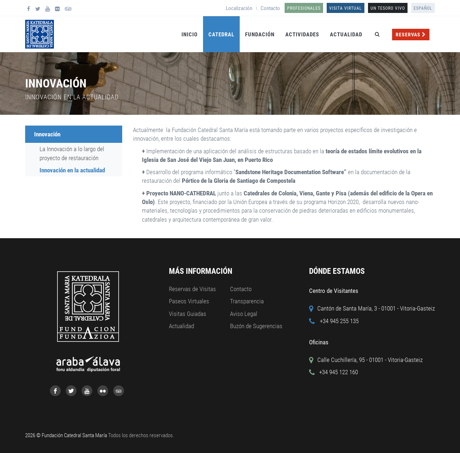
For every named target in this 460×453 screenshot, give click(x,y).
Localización (239, 8)
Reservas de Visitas (192, 289)
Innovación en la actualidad (72, 170)
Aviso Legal (243, 313)
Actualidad (346, 34)
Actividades (302, 34)
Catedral (221, 34)
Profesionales (304, 8)
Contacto (270, 8)
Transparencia (247, 301)
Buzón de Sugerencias (256, 326)
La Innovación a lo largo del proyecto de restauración (72, 153)
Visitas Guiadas (187, 313)
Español (423, 8)
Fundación (260, 34)
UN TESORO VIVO (388, 8)
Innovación (47, 134)
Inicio (189, 34)
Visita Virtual (345, 8)
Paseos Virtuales (189, 301)
